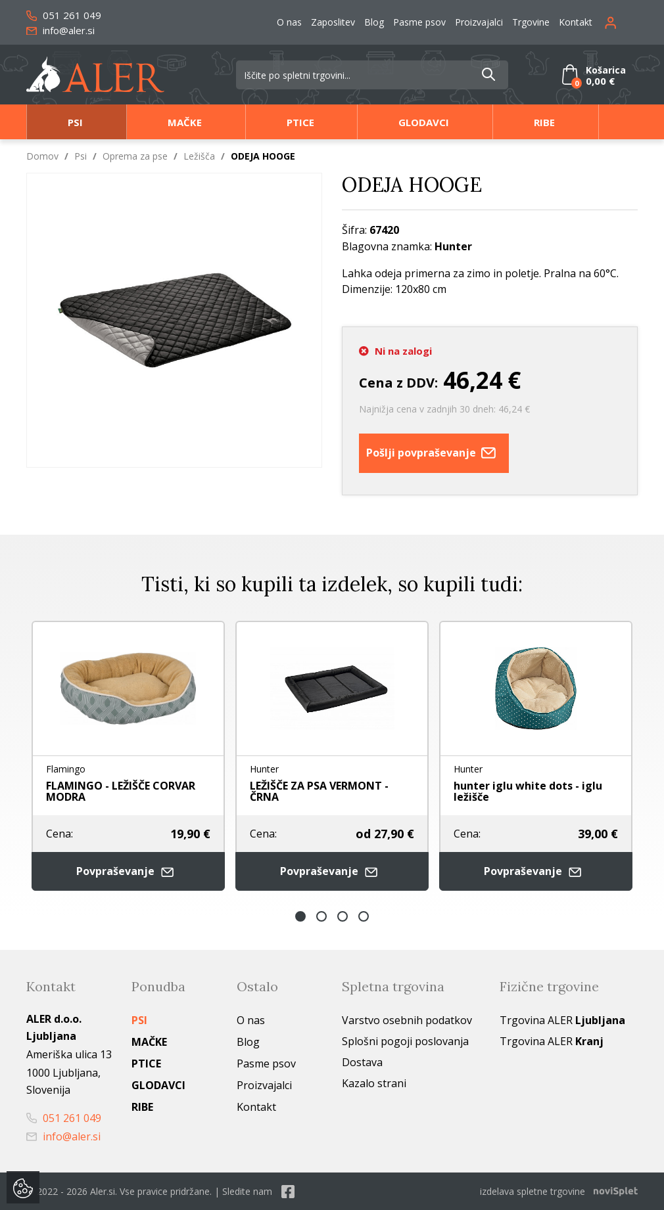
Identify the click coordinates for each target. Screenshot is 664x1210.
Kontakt (575, 22)
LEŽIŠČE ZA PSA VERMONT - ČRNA (319, 791)
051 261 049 (63, 15)
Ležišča (199, 156)
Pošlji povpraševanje (434, 453)
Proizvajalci (479, 22)
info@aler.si (60, 30)
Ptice (300, 122)
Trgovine (531, 22)
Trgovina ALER (562, 1020)
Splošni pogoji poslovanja (405, 1041)
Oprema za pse (135, 156)
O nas (289, 22)
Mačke (185, 122)
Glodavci (423, 122)
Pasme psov (419, 22)
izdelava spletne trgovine (532, 1191)
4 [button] (363, 916)
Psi (75, 122)
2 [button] (321, 916)
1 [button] (300, 916)
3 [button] (342, 916)
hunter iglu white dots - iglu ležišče (528, 791)
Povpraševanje (128, 871)
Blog (374, 22)
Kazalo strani (374, 1083)
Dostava (362, 1062)
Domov (42, 156)
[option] (128, 756)
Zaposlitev (333, 22)
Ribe (544, 122)
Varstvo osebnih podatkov (407, 1020)
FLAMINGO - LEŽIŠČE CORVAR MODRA (120, 791)
